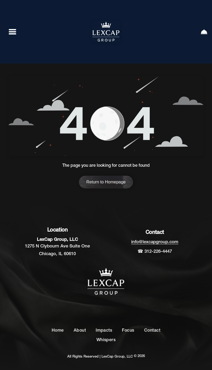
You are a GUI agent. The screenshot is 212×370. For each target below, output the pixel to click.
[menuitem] (58, 331)
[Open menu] (12, 32)
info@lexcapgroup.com (154, 242)
